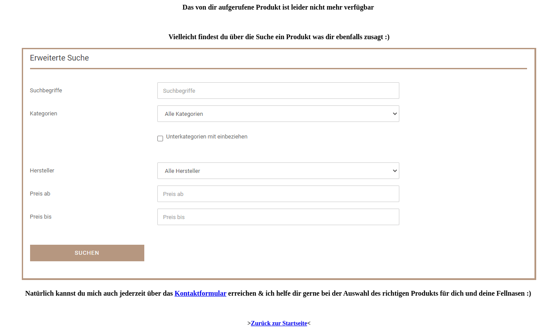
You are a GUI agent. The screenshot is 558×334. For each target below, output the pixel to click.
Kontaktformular (201, 293)
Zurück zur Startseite (279, 323)
